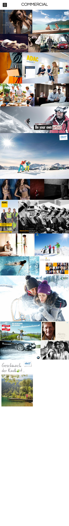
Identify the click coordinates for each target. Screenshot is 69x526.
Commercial (34, 4)
